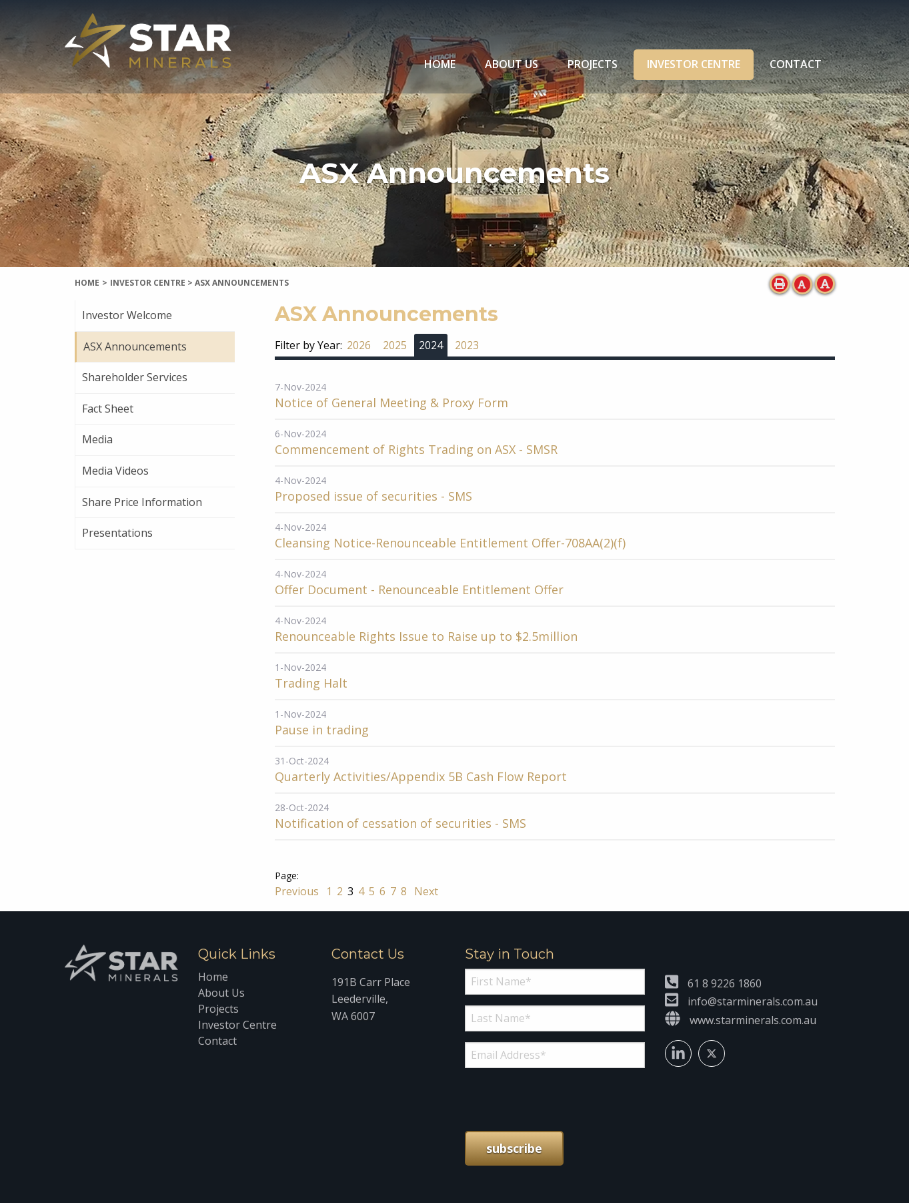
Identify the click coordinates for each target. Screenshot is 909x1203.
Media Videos (115, 470)
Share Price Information (142, 502)
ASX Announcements (135, 346)
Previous (298, 891)
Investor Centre (693, 64)
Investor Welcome (127, 315)
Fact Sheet (107, 408)
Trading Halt (311, 683)
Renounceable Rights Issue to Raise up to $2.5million (426, 636)
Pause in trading (322, 730)
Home (440, 64)
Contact (796, 64)
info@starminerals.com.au (753, 1001)
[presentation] (546, 1099)
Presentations (117, 532)
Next (424, 891)
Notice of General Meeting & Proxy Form (391, 403)
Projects (593, 64)
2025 (395, 345)
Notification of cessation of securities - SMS (400, 823)
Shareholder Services (134, 377)
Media (97, 439)
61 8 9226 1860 (725, 983)
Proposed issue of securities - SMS (373, 496)
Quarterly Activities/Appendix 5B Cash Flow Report (421, 776)
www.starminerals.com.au (753, 1020)
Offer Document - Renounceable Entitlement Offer (419, 589)
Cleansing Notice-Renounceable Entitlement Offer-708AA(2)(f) (450, 543)
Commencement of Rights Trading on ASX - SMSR (416, 449)
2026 (359, 345)
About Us (511, 64)
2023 (467, 345)
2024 (431, 345)
